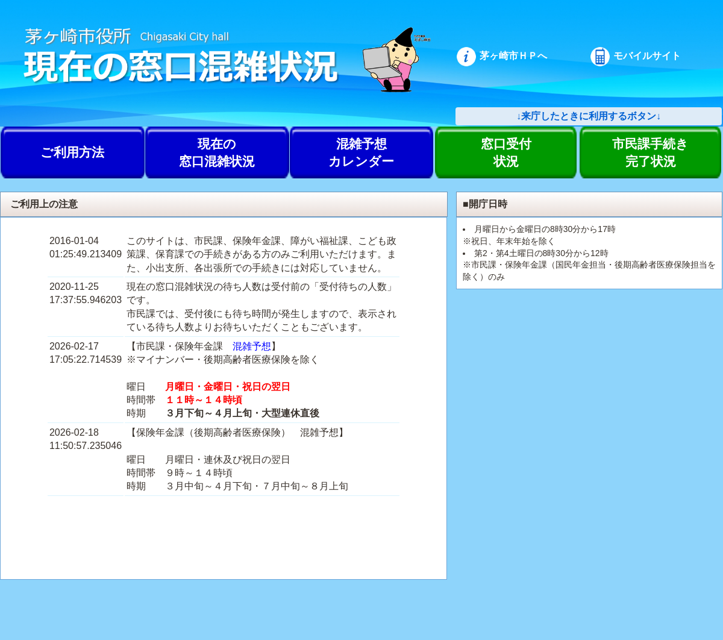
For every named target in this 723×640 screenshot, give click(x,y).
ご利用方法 (72, 152)
